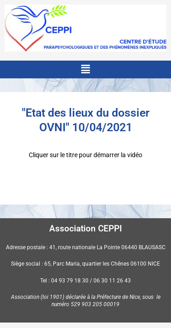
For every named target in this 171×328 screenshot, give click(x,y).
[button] (85, 69)
